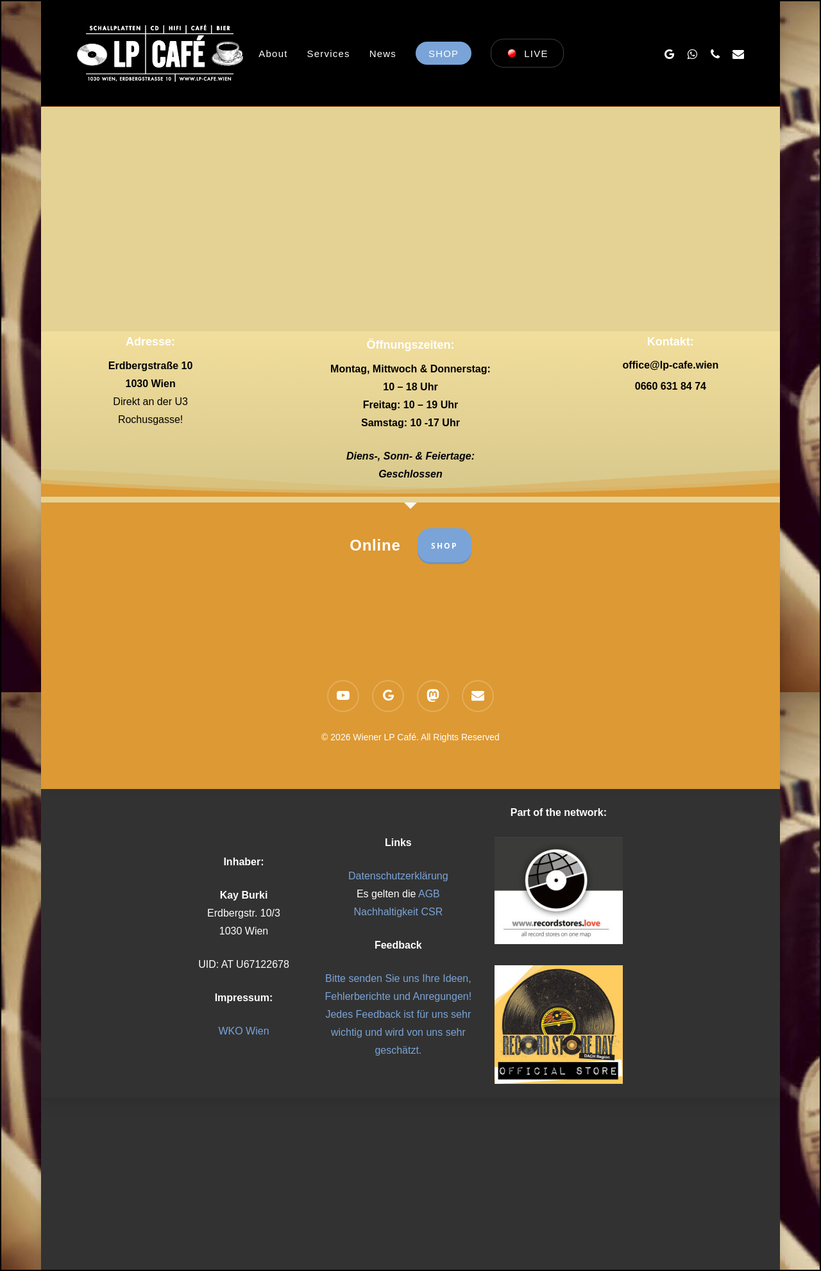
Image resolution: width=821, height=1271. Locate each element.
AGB (429, 893)
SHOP (444, 545)
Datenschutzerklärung (398, 875)
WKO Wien (243, 1031)
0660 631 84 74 (670, 386)
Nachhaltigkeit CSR (398, 911)
